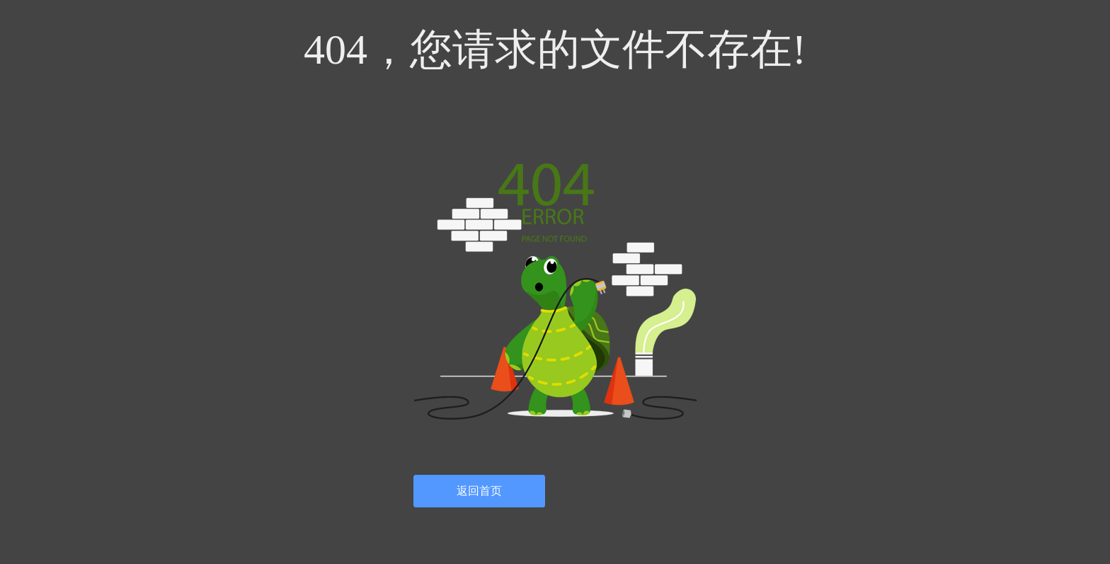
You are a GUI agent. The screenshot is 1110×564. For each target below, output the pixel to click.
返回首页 (479, 491)
